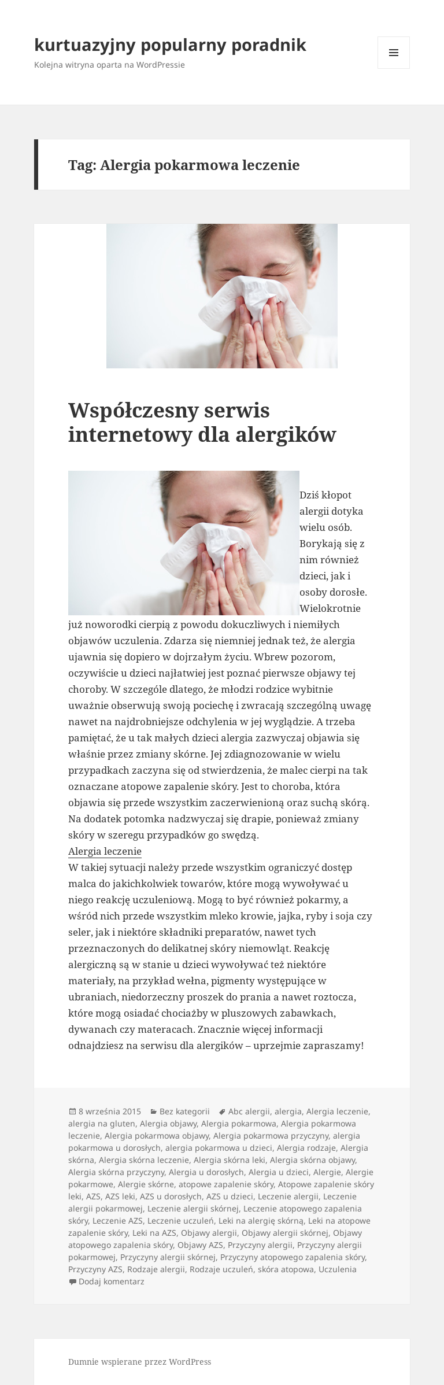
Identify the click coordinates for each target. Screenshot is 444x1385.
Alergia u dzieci (279, 1171)
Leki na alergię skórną (261, 1220)
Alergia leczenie (105, 851)
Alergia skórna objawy (312, 1159)
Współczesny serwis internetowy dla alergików (202, 422)
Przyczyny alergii (260, 1244)
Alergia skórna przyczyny (116, 1171)
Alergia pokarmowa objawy (157, 1135)
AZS (93, 1196)
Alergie (327, 1171)
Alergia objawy (168, 1123)
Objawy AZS (200, 1244)
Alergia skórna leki (229, 1159)
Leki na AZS (154, 1232)
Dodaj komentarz (112, 1281)
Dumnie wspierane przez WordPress (139, 1361)
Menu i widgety (394, 68)
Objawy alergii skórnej (285, 1232)
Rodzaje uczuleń (221, 1269)
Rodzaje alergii (156, 1269)
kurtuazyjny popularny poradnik (170, 44)
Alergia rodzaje (306, 1147)
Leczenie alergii (288, 1196)
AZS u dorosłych (171, 1196)
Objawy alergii (209, 1232)
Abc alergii (249, 1111)
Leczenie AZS (117, 1220)
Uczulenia (338, 1269)
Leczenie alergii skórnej (193, 1208)
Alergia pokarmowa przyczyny (270, 1135)
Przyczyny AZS (95, 1269)
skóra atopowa (286, 1269)
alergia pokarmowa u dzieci (218, 1147)
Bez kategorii (185, 1111)
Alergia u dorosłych (206, 1171)
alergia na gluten (101, 1123)
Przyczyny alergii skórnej (168, 1256)
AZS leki (120, 1196)
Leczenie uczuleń (180, 1220)
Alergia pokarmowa (238, 1123)
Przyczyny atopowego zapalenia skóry (292, 1256)
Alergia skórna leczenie (144, 1159)
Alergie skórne (146, 1184)
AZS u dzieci (229, 1196)
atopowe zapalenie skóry (226, 1184)
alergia (288, 1111)
